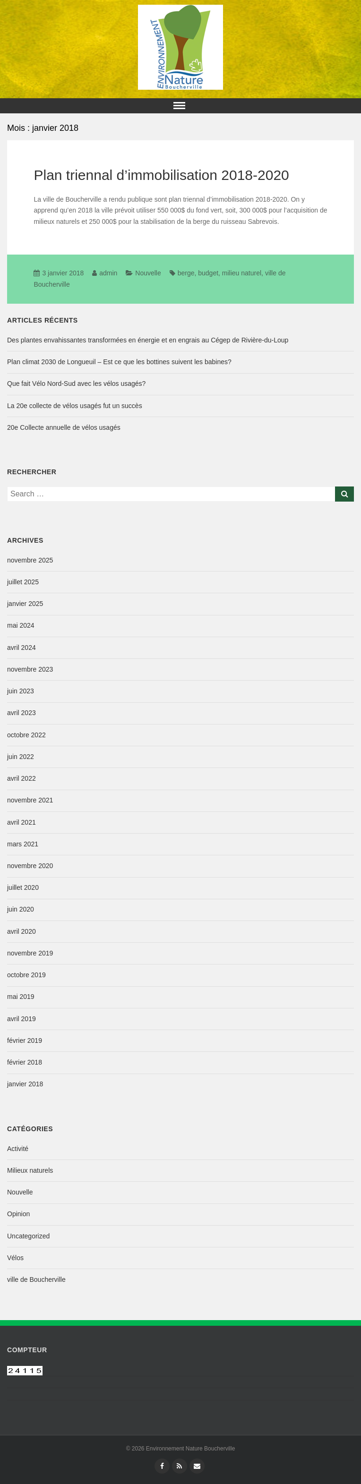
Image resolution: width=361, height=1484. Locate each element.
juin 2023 (20, 691)
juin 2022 (20, 756)
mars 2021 (22, 844)
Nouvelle (148, 273)
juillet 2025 (23, 582)
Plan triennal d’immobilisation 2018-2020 (161, 175)
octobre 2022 (26, 735)
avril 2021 (21, 822)
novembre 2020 (30, 866)
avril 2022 (21, 778)
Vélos (15, 1258)
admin (108, 273)
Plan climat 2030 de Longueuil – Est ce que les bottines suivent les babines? (119, 362)
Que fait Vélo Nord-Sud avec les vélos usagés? (76, 383)
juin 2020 (20, 909)
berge (186, 273)
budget (208, 273)
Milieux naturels (30, 1170)
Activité (17, 1148)
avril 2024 (21, 647)
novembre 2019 (30, 953)
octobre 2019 (26, 975)
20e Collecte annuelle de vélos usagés (63, 427)
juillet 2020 (23, 887)
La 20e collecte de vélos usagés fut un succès (74, 405)
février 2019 (24, 1040)
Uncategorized (28, 1236)
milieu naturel (241, 273)
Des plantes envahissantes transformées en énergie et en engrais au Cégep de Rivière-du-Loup (147, 340)
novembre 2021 (30, 800)
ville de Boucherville (36, 1279)
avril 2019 (21, 1019)
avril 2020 (21, 931)
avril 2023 (21, 712)
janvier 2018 (25, 1084)
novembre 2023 (30, 669)
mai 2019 (20, 996)
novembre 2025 (30, 560)
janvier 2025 (25, 603)
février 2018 (24, 1062)
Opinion (18, 1214)
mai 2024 (20, 625)
